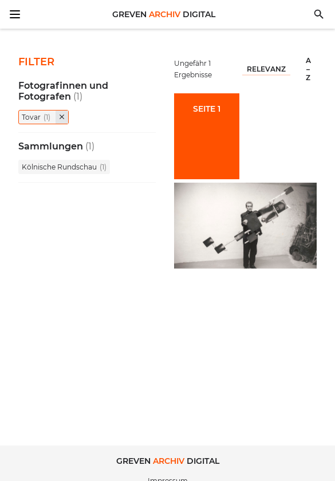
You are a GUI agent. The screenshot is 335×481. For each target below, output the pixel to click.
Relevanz (266, 69)
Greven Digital (163, 14)
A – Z (308, 69)
